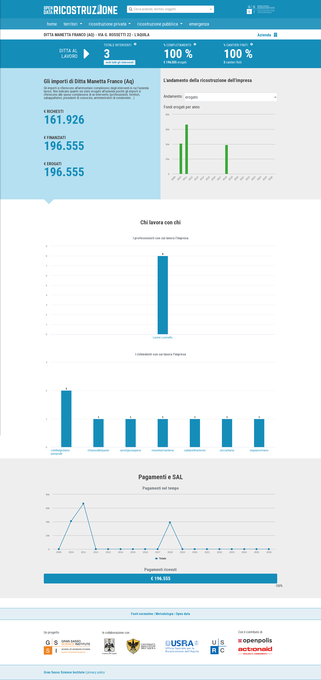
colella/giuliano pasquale (60, 452)
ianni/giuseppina (130, 450)
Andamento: (173, 96)
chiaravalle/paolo (98, 450)
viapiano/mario (259, 450)
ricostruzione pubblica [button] (158, 24)
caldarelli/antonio (195, 450)
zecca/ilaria (227, 450)
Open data (183, 614)
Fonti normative (142, 614)
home (52, 24)
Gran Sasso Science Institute (64, 672)
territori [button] (71, 24)
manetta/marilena (163, 450)
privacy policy (96, 672)
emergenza (199, 24)
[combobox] (167, 9)
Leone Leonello (163, 337)
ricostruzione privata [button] (108, 24)
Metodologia (164, 614)
